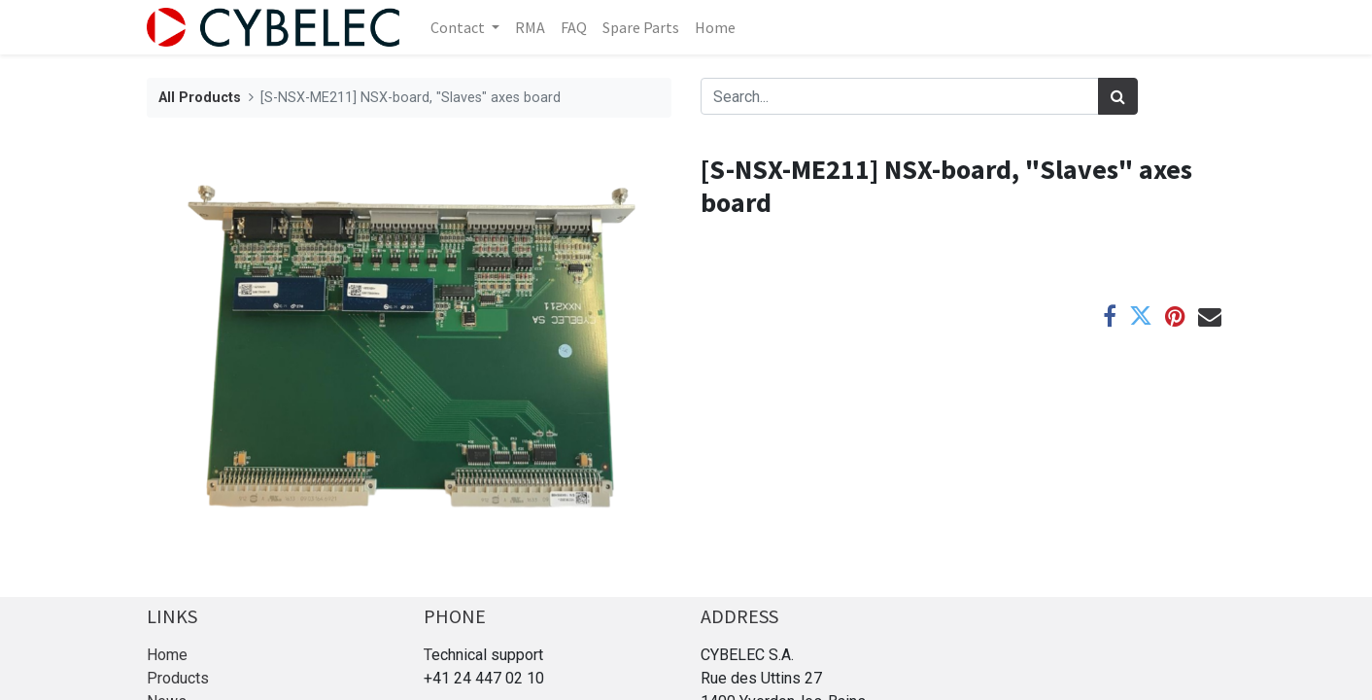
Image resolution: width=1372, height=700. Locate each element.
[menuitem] (530, 27)
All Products (199, 97)
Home (167, 655)
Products (178, 678)
